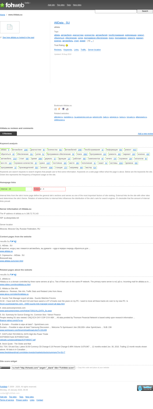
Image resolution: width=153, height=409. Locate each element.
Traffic (83, 50)
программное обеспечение (96, 38)
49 (13, 154)
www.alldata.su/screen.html (11, 261)
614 (94, 167)
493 (119, 154)
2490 (80, 150)
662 (60, 150)
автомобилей (101, 35)
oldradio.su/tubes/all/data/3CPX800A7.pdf (18, 340)
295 (77, 163)
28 (36, 163)
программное (121, 38)
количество (89, 35)
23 (15, 167)
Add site (51, 5)
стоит (76, 41)
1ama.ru (122, 117)
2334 (121, 163)
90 (146, 159)
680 (27, 159)
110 (10, 163)
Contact (39, 400)
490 (84, 159)
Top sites (60, 5)
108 (130, 159)
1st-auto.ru (131, 117)
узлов (80, 38)
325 (65, 163)
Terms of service (7, 400)
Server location (94, 50)
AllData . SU (62, 22)
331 (31, 154)
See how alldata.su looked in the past (18, 37)
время (82, 41)
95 (73, 154)
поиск (111, 38)
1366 (26, 150)
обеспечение (71, 38)
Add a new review (145, 134)
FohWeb (3, 387)
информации (131, 35)
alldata (57, 35)
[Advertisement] (24, 62)
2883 (85, 154)
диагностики (78, 35)
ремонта (131, 38)
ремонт (141, 35)
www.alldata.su (6, 251)
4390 (50, 167)
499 (81, 167)
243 (104, 154)
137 (69, 159)
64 (106, 163)
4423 (134, 150)
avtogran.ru (114, 117)
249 (133, 154)
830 (136, 163)
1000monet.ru (59, 120)
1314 (15, 159)
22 (55, 159)
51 (43, 154)
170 (65, 167)
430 (147, 154)
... (91, 41)
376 (115, 159)
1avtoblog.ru (68, 117)
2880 (40, 159)
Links (76, 50)
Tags (69, 5)
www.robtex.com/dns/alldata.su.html (15, 284)
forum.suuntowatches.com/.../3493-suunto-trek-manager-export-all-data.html (32, 304)
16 (102, 150)
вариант (139, 38)
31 (94, 163)
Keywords (68, 50)
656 (120, 150)
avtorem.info (97, 117)
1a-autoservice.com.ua (82, 117)
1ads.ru (106, 117)
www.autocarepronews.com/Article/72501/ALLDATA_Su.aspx (26, 311)
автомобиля (66, 35)
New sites (77, 5)
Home (2, 15)
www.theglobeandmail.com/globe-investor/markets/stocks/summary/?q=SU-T (32, 352)
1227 (48, 163)
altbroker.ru (58, 117)
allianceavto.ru (141, 117)
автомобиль (67, 41)
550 (36, 167)
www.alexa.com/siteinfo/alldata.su (14, 294)
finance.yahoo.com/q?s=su (11, 320)
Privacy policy (22, 400)
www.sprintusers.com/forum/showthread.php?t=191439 (23, 330)
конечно (57, 41)
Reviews (57, 50)
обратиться (59, 38)
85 (44, 150)
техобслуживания (116, 35)
